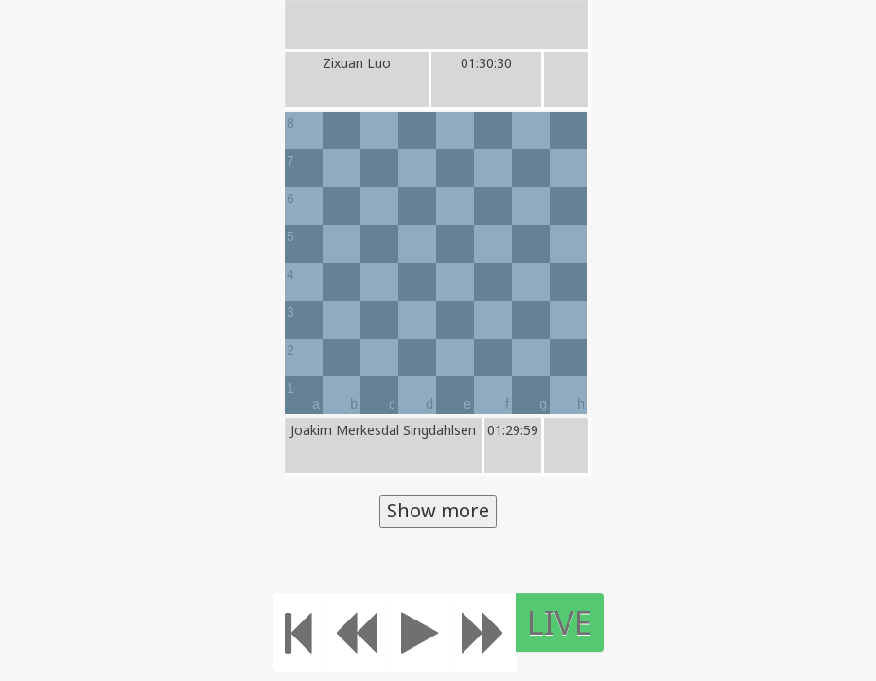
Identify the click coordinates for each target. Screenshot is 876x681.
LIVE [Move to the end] (571, 622)
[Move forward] (495, 632)
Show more (438, 510)
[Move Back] (367, 632)
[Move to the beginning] (310, 632)
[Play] (431, 632)
